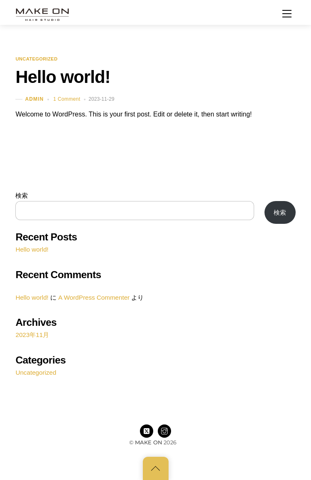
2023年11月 (32, 334)
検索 (21, 195)
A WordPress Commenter (94, 297)
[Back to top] (156, 468)
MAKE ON (148, 442)
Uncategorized (36, 59)
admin (34, 99)
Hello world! (62, 77)
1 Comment (66, 99)
